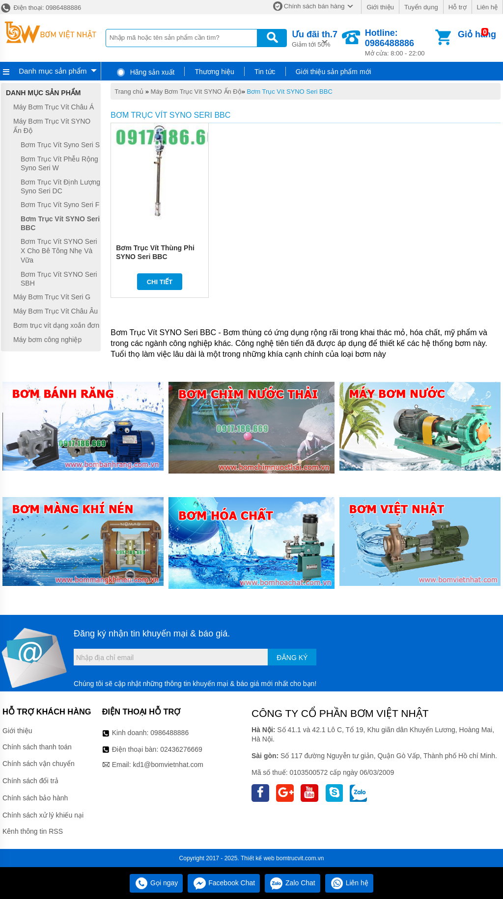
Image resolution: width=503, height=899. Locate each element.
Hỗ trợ (457, 7)
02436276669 (181, 749)
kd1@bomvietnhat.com (168, 764)
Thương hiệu (214, 72)
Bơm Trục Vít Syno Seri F (60, 205)
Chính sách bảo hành (35, 798)
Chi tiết (160, 282)
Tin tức (265, 72)
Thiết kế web (258, 858)
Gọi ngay (156, 883)
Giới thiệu (379, 7)
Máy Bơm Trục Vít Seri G (51, 297)
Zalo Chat (292, 883)
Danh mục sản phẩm (52, 71)
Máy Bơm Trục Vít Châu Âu (55, 311)
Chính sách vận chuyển (38, 763)
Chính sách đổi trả (30, 781)
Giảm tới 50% (314, 38)
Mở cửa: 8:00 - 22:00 (399, 42)
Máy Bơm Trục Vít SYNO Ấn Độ (196, 91)
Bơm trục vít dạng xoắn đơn (56, 325)
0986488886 (169, 733)
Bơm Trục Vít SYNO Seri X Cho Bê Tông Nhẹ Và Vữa (59, 251)
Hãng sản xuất (145, 72)
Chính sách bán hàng (314, 6)
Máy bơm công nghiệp (47, 340)
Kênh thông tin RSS (32, 831)
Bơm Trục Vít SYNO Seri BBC (290, 91)
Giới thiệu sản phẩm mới (333, 72)
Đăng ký (292, 657)
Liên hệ (487, 7)
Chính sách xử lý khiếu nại (43, 815)
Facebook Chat (224, 883)
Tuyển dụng (421, 7)
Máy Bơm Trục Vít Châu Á (53, 107)
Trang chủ (128, 91)
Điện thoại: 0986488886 (40, 7)
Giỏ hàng (477, 34)
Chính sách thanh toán (37, 747)
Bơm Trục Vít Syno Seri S (60, 145)
